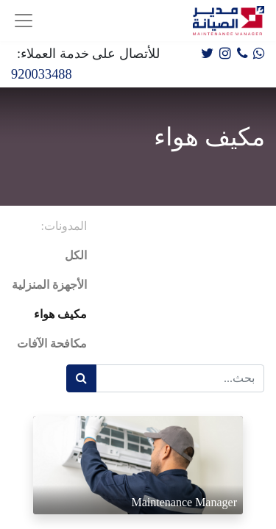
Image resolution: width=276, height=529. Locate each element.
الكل (76, 255)
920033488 (41, 74)
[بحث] (81, 378)
